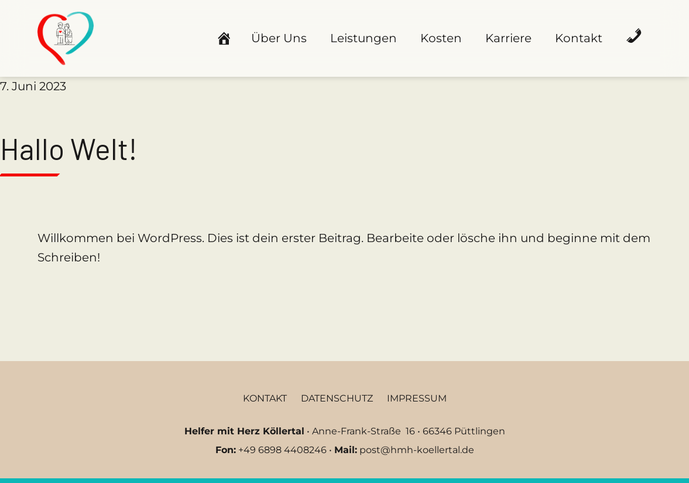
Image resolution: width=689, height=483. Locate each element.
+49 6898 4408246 (282, 449)
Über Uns (279, 38)
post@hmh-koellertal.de (416, 449)
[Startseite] (222, 36)
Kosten (441, 38)
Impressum (417, 398)
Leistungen (363, 38)
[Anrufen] (634, 36)
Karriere (508, 38)
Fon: (225, 449)
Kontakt (578, 38)
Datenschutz (337, 398)
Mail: (345, 449)
